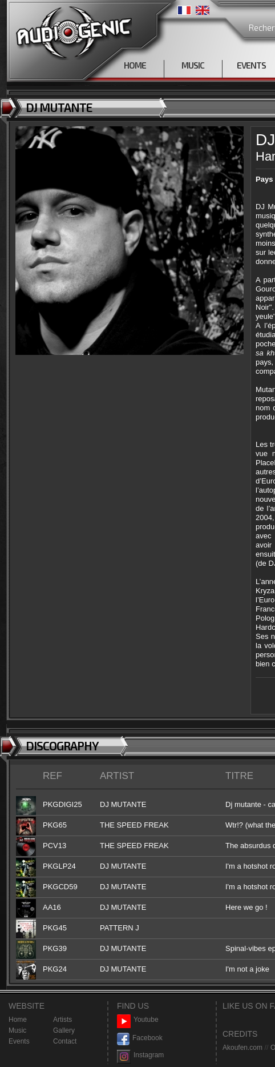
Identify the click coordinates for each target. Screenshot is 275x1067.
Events (19, 1041)
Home (18, 1020)
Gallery (64, 1030)
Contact (64, 1041)
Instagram (140, 1055)
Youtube (138, 1019)
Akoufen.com (242, 1048)
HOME (135, 65)
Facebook (140, 1038)
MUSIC (192, 65)
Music (17, 1030)
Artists (62, 1020)
